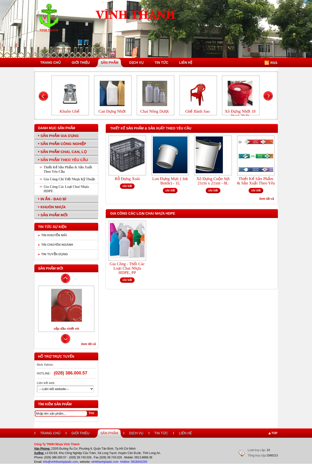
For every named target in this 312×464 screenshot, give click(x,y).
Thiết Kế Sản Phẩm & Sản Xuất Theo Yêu (256, 181)
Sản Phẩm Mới (54, 215)
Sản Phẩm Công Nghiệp (63, 144)
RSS (273, 63)
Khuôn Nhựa (53, 207)
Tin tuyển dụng (54, 254)
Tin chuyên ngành (57, 244)
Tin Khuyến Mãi (54, 235)
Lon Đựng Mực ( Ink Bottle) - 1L (170, 181)
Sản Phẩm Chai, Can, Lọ (63, 152)
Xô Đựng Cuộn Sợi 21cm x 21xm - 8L (213, 181)
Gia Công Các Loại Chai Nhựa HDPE (66, 189)
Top (274, 433)
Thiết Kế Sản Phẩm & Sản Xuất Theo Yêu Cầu (68, 169)
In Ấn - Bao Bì (53, 199)
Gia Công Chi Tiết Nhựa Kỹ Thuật (69, 179)
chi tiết (127, 186)
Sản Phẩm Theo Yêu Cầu (64, 160)
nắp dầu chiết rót (66, 328)
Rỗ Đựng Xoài (127, 179)
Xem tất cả (88, 344)
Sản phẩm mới (50, 268)
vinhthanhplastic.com (105, 462)
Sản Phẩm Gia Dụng (59, 136)
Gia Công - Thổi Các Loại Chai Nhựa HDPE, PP (127, 268)
